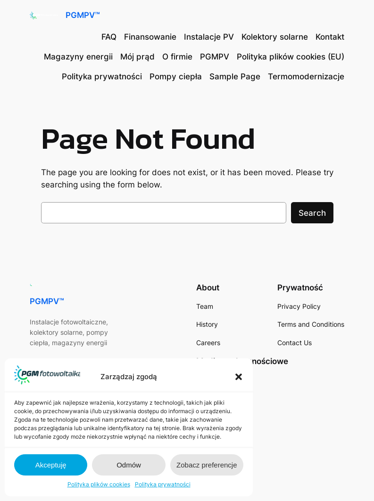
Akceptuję (50, 465)
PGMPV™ (83, 15)
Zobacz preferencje (206, 465)
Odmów (128, 465)
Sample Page (234, 76)
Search (312, 213)
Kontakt (330, 37)
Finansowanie (150, 37)
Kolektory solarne (274, 37)
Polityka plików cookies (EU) (290, 56)
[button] (238, 377)
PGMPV (214, 56)
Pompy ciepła (176, 76)
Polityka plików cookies (98, 484)
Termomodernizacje (306, 76)
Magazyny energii (78, 56)
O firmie (177, 56)
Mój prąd (137, 56)
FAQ (108, 37)
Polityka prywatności (163, 484)
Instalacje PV (209, 37)
